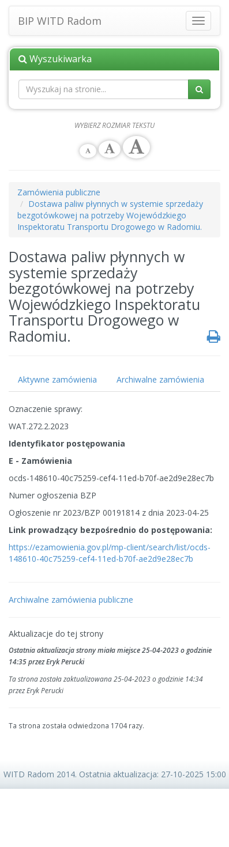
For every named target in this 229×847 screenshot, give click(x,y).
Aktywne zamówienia (57, 379)
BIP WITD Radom (60, 19)
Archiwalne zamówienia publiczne (71, 599)
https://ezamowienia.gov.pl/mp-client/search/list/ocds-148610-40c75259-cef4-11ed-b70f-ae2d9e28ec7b (110, 553)
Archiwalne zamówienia (160, 379)
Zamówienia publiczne (58, 192)
